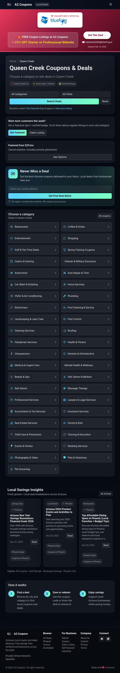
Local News (53, 503)
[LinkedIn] (108, 638)
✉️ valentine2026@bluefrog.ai (97, 42)
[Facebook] (101, 638)
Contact (84, 641)
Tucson (46, 644)
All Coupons (22, 571)
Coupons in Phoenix (20, 558)
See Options (60, 157)
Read (34, 542)
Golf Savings (35, 571)
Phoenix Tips (69, 571)
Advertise (66, 651)
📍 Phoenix (17, 510)
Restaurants (88, 503)
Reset (105, 101)
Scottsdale (48, 648)
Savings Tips (17, 503)
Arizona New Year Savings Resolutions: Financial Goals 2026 (22, 518)
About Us (85, 638)
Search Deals (54, 101)
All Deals (47, 638)
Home (13, 61)
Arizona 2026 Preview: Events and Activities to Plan (59, 512)
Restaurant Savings (52, 571)
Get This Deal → (97, 35)
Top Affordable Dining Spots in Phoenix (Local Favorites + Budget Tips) (95, 518)
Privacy (84, 644)
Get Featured (33, 108)
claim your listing (63, 108)
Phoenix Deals (18, 552)
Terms (84, 648)
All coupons (104, 216)
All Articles (106, 494)
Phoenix (47, 641)
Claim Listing (37, 132)
